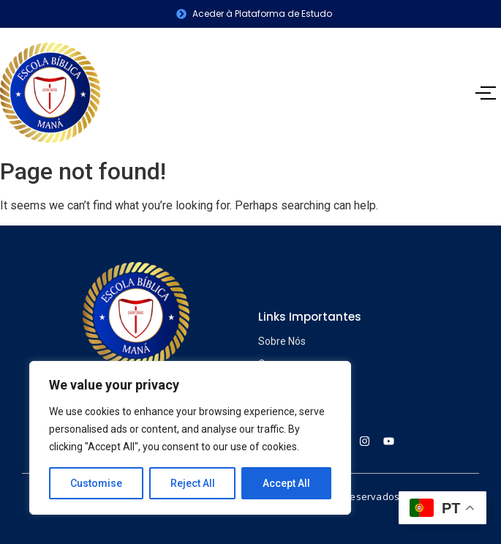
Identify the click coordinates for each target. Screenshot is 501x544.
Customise (96, 483)
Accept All (286, 483)
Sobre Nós (282, 341)
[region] (190, 438)
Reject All (192, 483)
